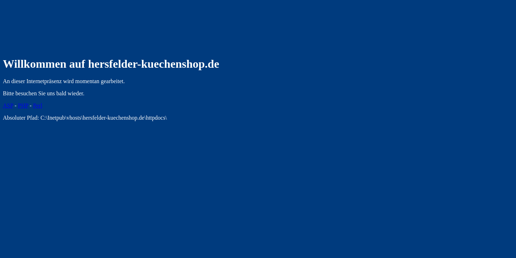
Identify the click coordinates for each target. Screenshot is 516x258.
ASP (8, 105)
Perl (37, 105)
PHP (23, 105)
